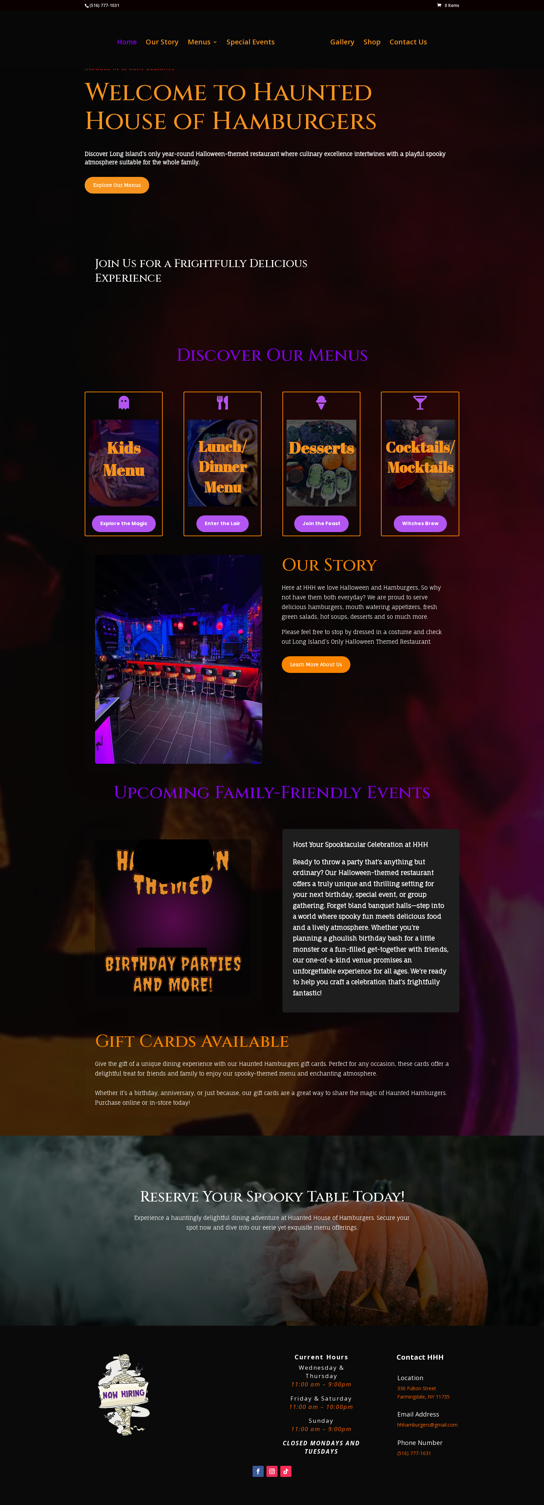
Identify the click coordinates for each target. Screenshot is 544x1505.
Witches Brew (420, 523)
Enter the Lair (222, 523)
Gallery (342, 43)
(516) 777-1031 (104, 5)
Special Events (251, 43)
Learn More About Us (316, 664)
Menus (199, 43)
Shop (372, 43)
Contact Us (408, 43)
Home (127, 43)
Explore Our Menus (117, 185)
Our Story (162, 43)
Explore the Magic (123, 523)
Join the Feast (321, 523)
